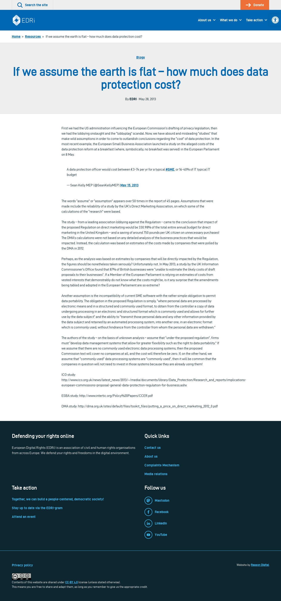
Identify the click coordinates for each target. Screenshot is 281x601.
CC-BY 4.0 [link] (71, 582)
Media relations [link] (156, 474)
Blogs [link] (140, 57)
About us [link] (204, 20)
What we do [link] (228, 20)
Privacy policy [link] (22, 565)
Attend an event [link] (24, 517)
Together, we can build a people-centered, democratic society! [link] (58, 499)
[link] (275, 20)
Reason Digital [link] (260, 565)
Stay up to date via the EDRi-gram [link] (37, 508)
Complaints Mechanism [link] (161, 465)
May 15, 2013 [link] (129, 185)
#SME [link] (170, 169)
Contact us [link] (152, 447)
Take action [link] (254, 20)
